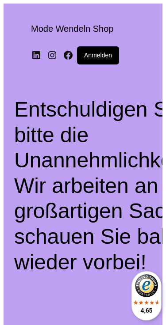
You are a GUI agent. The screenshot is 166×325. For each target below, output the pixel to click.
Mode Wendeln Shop (72, 29)
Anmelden (98, 55)
